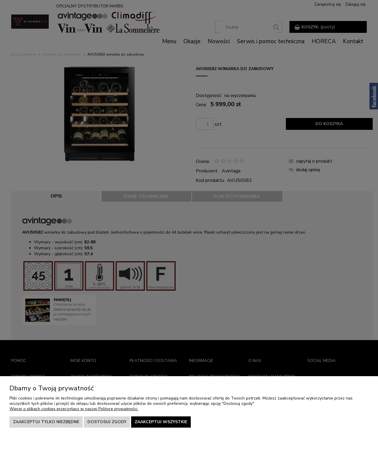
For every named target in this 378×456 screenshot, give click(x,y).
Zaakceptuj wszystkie (161, 422)
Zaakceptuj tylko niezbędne (46, 422)
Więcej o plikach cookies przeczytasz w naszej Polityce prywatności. (73, 409)
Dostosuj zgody (106, 422)
